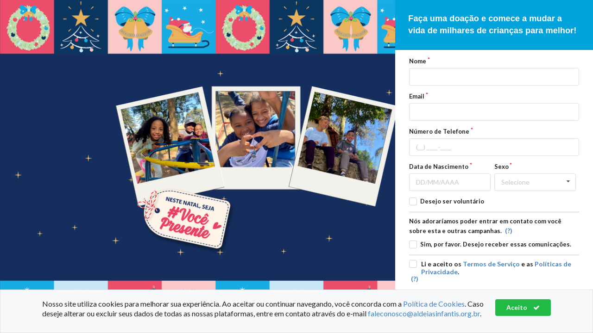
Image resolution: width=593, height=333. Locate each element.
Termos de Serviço (491, 264)
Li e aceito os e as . (496, 268)
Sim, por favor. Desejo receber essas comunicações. (495, 244)
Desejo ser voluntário (452, 201)
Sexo (501, 166)
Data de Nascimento (438, 166)
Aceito (523, 307)
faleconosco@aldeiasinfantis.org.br (424, 313)
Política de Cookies (434, 303)
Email (416, 96)
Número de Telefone (439, 131)
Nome (417, 61)
